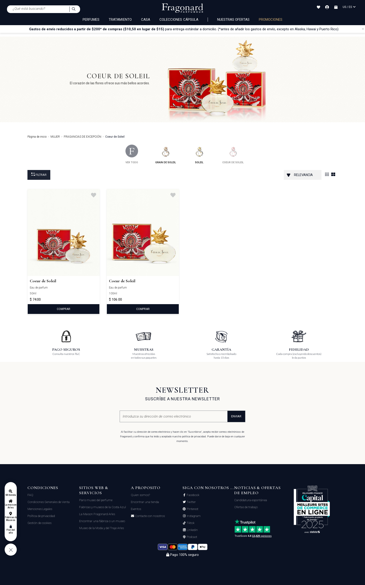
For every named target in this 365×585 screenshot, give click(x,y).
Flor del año (11, 531)
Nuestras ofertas (233, 19)
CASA (145, 19)
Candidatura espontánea (250, 500)
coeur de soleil (233, 154)
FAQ (30, 495)
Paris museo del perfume (95, 500)
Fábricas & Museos (11, 518)
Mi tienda (11, 495)
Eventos (136, 509)
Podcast (191, 537)
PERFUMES (91, 19)
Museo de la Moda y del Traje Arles (101, 528)
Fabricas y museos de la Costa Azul (102, 507)
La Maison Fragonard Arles (97, 514)
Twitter (191, 502)
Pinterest (192, 509)
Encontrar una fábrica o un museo (102, 521)
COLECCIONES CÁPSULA (178, 19)
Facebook (192, 495)
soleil (199, 154)
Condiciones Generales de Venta (48, 502)
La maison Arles (10, 506)
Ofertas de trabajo (246, 507)
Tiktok (190, 523)
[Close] (363, 28)
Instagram (193, 516)
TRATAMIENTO (120, 19)
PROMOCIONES (271, 19)
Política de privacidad (41, 516)
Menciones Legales (39, 509)
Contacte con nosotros (149, 516)
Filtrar (39, 175)
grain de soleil (165, 154)
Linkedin (192, 530)
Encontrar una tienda (145, 502)
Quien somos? (140, 495)
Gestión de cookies (39, 523)
